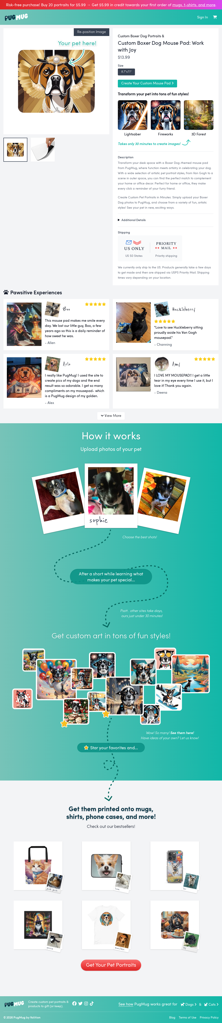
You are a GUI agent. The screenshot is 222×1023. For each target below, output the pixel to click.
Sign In (202, 17)
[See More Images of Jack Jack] (42, 870)
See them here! (182, 732)
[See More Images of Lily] (179, 938)
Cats (211, 1004)
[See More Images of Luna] (110, 870)
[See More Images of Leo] (179, 870)
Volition (35, 1017)
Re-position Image (91, 31)
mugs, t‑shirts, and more (193, 4)
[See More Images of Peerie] (42, 938)
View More (111, 415)
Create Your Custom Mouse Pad (147, 83)
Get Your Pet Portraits (111, 983)
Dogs (189, 1004)
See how (125, 1004)
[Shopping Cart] (215, 17)
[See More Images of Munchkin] (110, 938)
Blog (172, 1017)
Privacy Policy (209, 1017)
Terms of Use (187, 1017)
